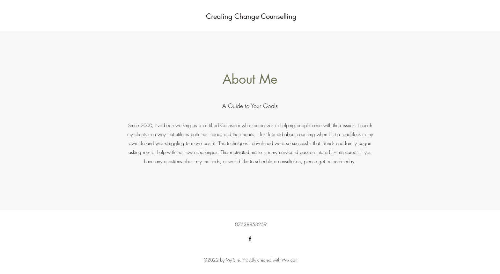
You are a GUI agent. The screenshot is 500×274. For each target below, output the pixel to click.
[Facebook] (250, 239)
